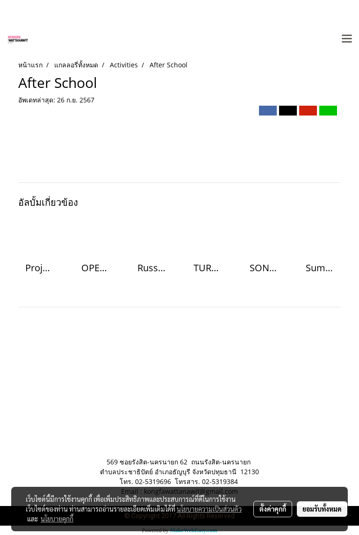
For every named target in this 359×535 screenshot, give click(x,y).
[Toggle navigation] (347, 39)
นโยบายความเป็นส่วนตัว (209, 509)
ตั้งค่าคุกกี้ (272, 509)
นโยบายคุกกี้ (57, 518)
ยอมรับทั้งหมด (322, 509)
